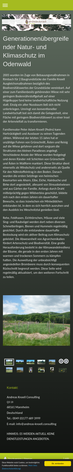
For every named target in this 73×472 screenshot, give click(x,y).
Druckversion (13, 459)
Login (66, 458)
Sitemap (28, 459)
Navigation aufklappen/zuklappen (36, 5)
